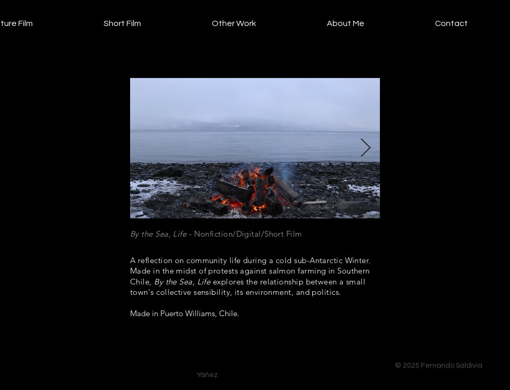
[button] (95, 23)
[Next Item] (366, 148)
